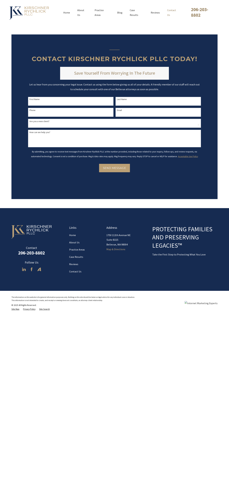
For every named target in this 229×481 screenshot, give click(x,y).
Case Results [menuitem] (134, 13)
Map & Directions (115, 422)
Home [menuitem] (66, 12)
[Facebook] (31, 442)
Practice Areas (77, 422)
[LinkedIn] (24, 442)
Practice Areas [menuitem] (99, 13)
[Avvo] (39, 442)
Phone (32, 110)
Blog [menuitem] (119, 12)
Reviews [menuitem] (155, 12)
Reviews (73, 437)
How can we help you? (39, 132)
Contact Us (75, 444)
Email (119, 110)
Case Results (76, 429)
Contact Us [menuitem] (171, 13)
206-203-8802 (199, 12)
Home (72, 407)
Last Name (122, 99)
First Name (34, 99)
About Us (74, 415)
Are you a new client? (39, 121)
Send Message (114, 168)
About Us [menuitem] (80, 13)
